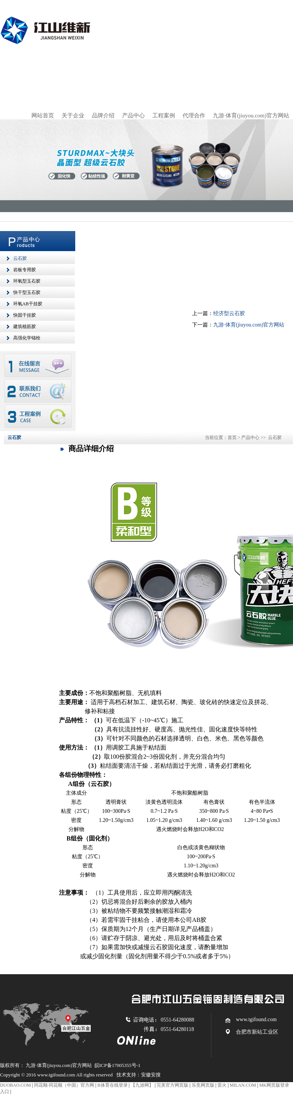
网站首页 (42, 115)
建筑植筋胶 (24, 326)
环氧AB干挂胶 (27, 303)
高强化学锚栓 (26, 338)
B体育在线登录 (113, 1085)
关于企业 (73, 115)
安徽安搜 (151, 1075)
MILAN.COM (243, 1085)
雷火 (221, 1085)
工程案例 (163, 115)
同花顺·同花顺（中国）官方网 (64, 1085)
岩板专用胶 (24, 269)
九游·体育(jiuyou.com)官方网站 (251, 115)
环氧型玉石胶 (26, 281)
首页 (232, 437)
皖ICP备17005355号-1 (118, 1065)
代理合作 (194, 115)
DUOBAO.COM (15, 1085)
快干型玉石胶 (26, 292)
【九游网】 (142, 1085)
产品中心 (133, 115)
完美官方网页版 (172, 1085)
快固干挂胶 (24, 315)
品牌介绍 (103, 115)
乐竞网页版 (203, 1085)
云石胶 (20, 258)
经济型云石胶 (229, 313)
